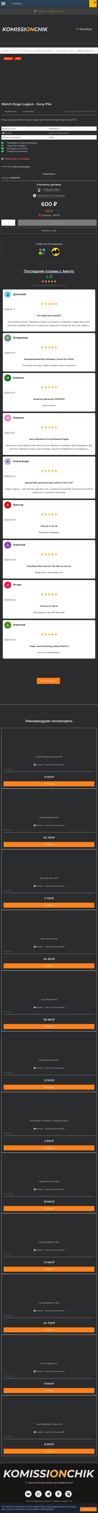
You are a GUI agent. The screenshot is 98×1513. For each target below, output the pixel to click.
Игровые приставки (43, 51)
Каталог (16, 51)
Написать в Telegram (51, 195)
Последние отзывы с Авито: (49, 271)
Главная (5, 51)
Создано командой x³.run (62, 1501)
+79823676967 (51, 189)
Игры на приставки (65, 51)
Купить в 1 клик (49, 230)
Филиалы (85, 28)
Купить (57, 222)
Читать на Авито (48, 681)
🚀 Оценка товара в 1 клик (49, 11)
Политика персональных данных (38, 1501)
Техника (26, 51)
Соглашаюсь (88, 1509)
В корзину (49, 784)
